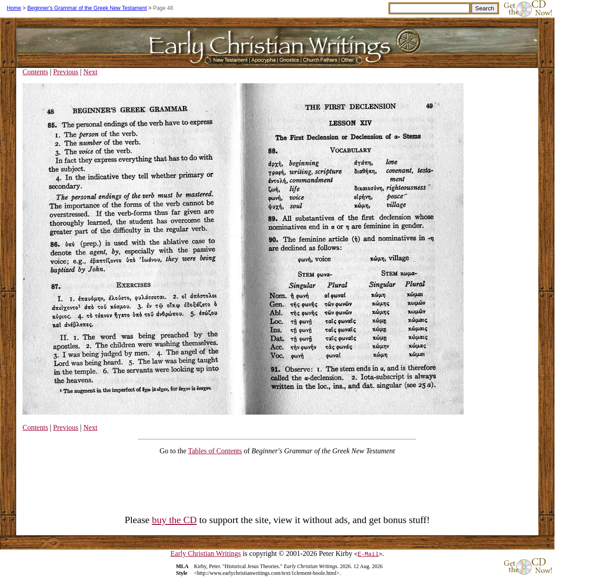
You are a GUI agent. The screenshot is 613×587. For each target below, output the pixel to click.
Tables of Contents (215, 451)
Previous (65, 72)
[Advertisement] (277, 482)
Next (90, 72)
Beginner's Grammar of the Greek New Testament (87, 8)
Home (14, 8)
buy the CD (174, 520)
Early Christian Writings (206, 553)
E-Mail (368, 554)
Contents (35, 72)
